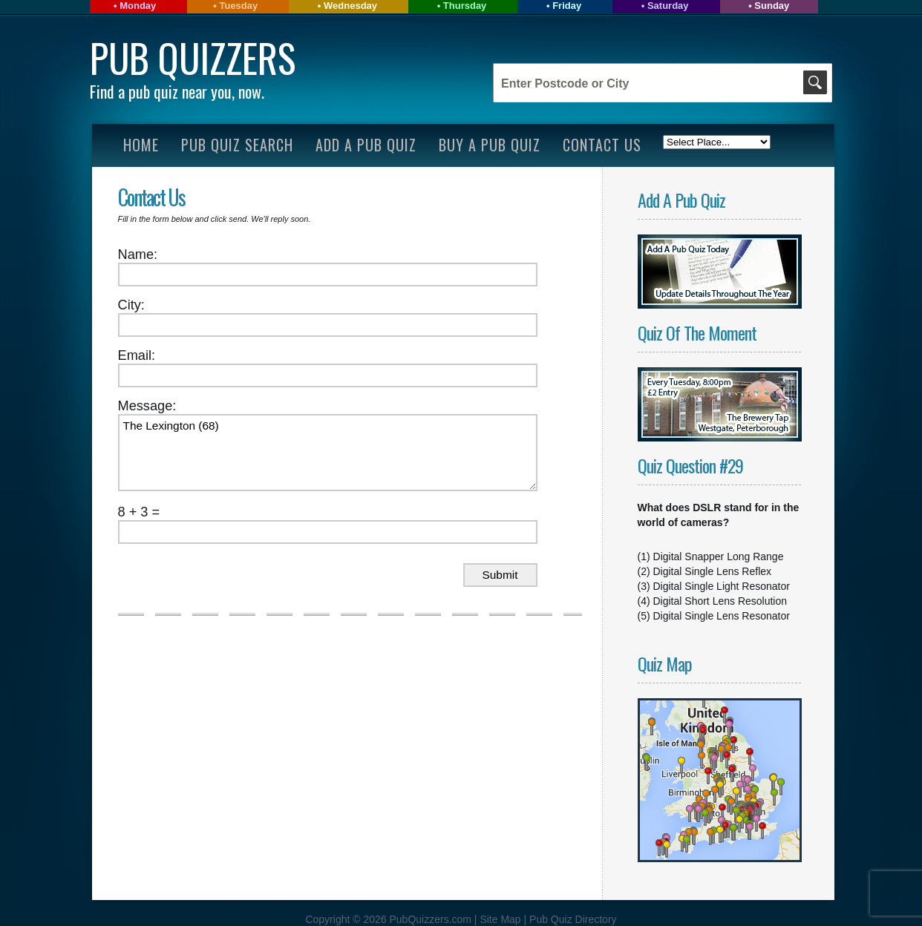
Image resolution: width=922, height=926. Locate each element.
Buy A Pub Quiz (489, 145)
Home (141, 145)
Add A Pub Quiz (365, 145)
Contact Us (602, 145)
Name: (138, 254)
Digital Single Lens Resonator (721, 616)
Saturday (668, 5)
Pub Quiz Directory (572, 919)
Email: (137, 355)
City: (131, 305)
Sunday (771, 5)
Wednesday (350, 5)
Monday (138, 5)
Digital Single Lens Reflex (712, 571)
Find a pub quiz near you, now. (177, 91)
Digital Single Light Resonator (721, 586)
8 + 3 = (139, 512)
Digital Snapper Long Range (718, 556)
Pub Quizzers (192, 57)
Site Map (501, 919)
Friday (566, 5)
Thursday (465, 5)
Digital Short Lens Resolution (720, 601)
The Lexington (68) (327, 452)
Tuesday (238, 5)
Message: (147, 405)
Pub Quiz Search (237, 145)
